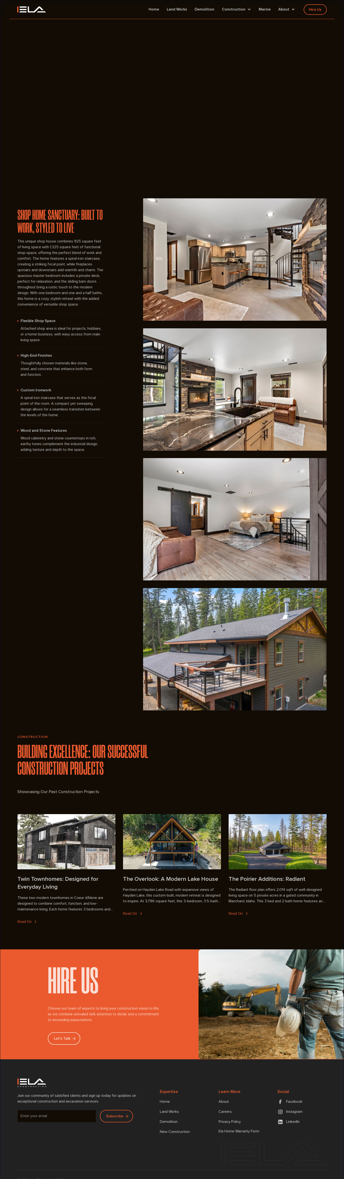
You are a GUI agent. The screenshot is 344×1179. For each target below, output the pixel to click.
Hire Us (315, 9)
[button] (236, 9)
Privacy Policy (230, 1121)
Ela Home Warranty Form (239, 1131)
